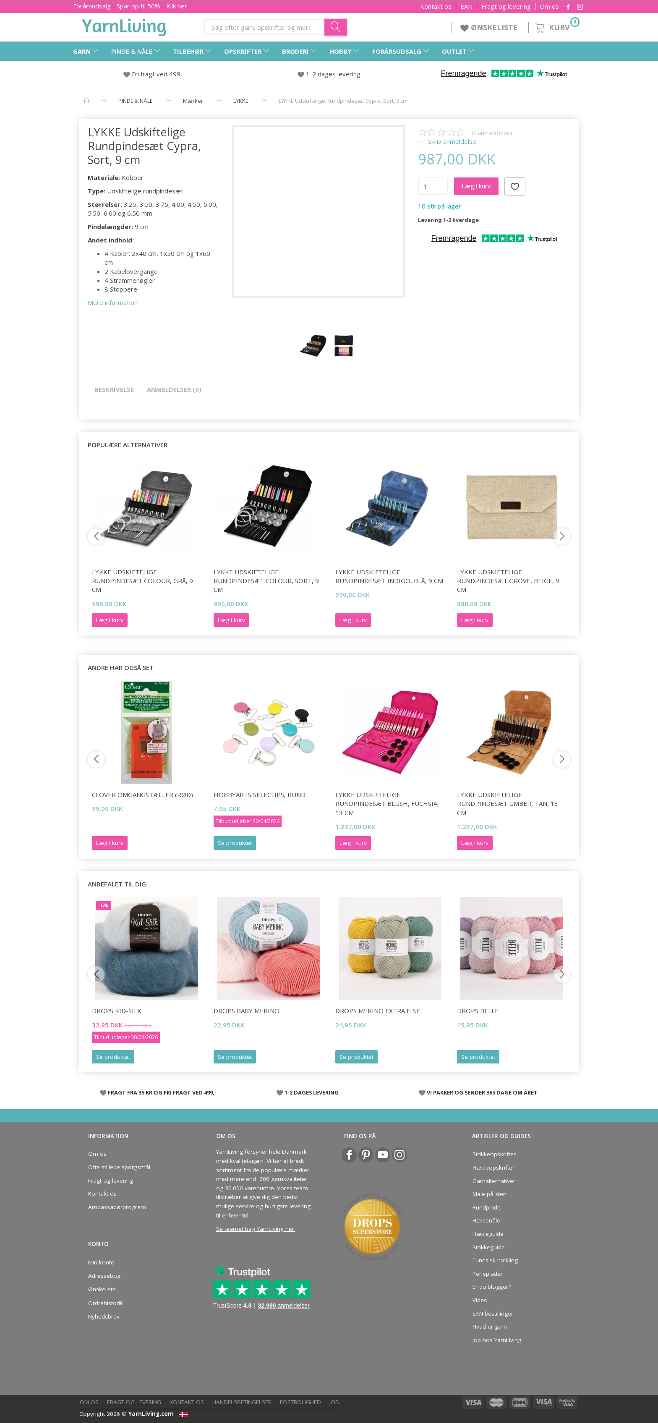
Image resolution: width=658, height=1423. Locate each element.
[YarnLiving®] (124, 25)
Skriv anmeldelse (451, 141)
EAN (466, 6)
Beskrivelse (114, 389)
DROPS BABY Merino (246, 1010)
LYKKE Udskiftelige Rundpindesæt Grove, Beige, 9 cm (508, 581)
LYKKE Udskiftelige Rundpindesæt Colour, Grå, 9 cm (142, 581)
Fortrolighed (300, 1402)
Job (334, 1402)
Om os (549, 6)
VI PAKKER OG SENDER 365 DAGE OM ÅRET (482, 1092)
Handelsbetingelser (242, 1402)
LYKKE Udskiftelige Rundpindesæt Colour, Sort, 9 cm (266, 581)
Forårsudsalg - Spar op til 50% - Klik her (130, 6)
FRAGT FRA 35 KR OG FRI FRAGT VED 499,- (162, 1092)
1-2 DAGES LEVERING (312, 1092)
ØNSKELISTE (490, 27)
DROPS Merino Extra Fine (377, 1010)
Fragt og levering (506, 6)
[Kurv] (557, 26)
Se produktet (235, 843)
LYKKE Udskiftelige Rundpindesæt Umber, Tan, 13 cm (507, 803)
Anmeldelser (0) (174, 389)
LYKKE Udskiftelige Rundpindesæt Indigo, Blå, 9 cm (389, 576)
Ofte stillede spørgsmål (119, 1167)
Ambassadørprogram (117, 1207)
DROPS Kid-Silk (116, 1010)
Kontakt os (436, 6)
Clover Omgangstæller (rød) (142, 794)
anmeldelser (492, 132)
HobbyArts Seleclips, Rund (260, 794)
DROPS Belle (478, 1010)
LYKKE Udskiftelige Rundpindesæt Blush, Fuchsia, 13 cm (387, 803)
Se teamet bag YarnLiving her (255, 1229)
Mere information (113, 302)
